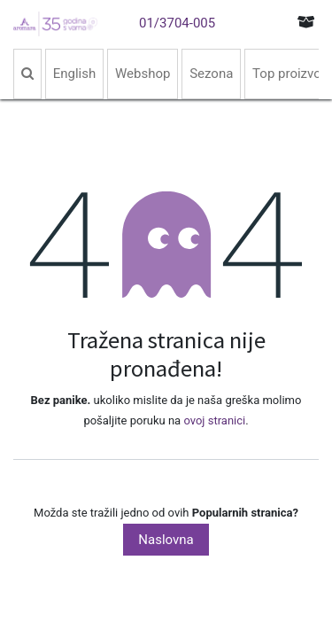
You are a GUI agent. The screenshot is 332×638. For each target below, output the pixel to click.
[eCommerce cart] (306, 21)
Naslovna (165, 540)
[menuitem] (27, 74)
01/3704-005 (177, 23)
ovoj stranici (214, 420)
